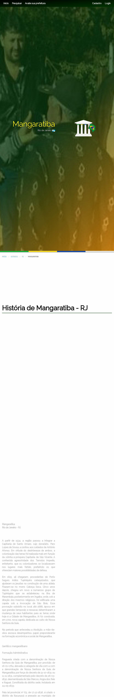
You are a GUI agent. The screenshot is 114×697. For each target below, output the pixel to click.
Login (107, 3)
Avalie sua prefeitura (35, 3)
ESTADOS (14, 257)
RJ (23, 257)
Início (6, 3)
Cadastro (97, 3)
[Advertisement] (57, 279)
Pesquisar (17, 3)
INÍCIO (4, 257)
